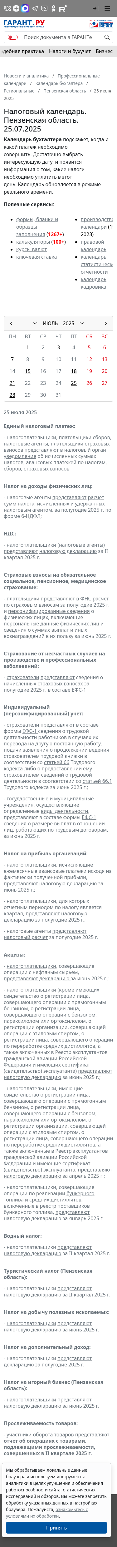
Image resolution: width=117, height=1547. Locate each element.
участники (19, 1434)
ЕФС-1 (79, 689)
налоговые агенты (81, 544)
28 (12, 394)
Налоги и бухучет (70, 51)
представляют (42, 449)
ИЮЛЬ (50, 323)
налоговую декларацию (68, 551)
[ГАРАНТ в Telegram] (35, 8)
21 (12, 383)
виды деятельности (64, 811)
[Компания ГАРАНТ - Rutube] (63, 8)
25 (74, 383)
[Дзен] (16, 8)
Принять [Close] (56, 1527)
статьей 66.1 (97, 781)
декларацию (55, 978)
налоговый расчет (26, 937)
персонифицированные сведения (49, 611)
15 (28, 371)
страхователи (23, 677)
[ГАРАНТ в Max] (25, 8)
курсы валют (31, 249)
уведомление (20, 456)
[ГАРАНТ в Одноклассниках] (53, 8)
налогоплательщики (31, 544)
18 (74, 371)
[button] (95, 8)
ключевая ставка (36, 256)
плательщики (23, 598)
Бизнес (104, 51)
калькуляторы (33, 241)
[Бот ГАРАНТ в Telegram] (44, 8)
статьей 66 (56, 762)
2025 (69, 323)
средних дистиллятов (55, 1199)
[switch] (13, 37)
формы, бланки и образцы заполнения (37, 227)
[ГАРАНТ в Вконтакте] (7, 8)
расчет (96, 497)
